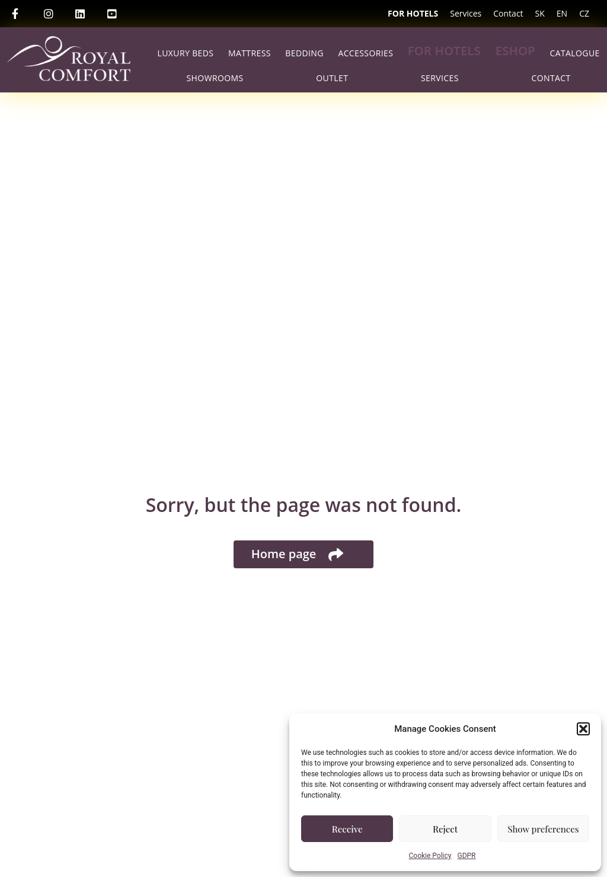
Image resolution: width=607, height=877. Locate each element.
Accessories (365, 53)
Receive (347, 829)
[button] (583, 729)
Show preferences (543, 829)
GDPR (466, 856)
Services (465, 13)
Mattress (249, 53)
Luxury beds (185, 53)
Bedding (304, 53)
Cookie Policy (430, 856)
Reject (445, 829)
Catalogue (575, 53)
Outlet (332, 78)
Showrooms (215, 78)
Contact (508, 13)
